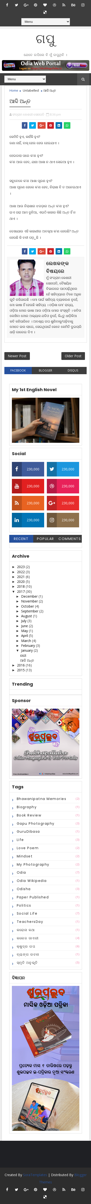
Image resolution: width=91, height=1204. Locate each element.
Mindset (25, 856)
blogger (45, 370)
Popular (45, 538)
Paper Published (33, 897)
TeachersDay (30, 921)
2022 (21, 572)
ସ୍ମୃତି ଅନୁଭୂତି (27, 962)
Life (20, 839)
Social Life (27, 913)
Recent (21, 538)
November (30, 601)
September (30, 611)
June (25, 626)
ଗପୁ (45, 38)
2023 (21, 566)
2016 (21, 665)
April (25, 635)
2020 (21, 581)
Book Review (29, 815)
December (30, 596)
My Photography (33, 864)
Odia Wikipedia (32, 880)
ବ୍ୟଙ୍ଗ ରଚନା (28, 954)
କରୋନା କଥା (26, 929)
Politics (24, 905)
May (25, 630)
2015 (21, 670)
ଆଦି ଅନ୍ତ (27, 660)
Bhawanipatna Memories (41, 798)
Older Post (73, 356)
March (26, 640)
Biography (27, 807)
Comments (69, 538)
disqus (73, 370)
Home (13, 90)
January (27, 650)
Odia (21, 872)
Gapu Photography (36, 823)
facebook (18, 370)
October (28, 606)
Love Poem (28, 848)
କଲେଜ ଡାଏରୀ (28, 938)
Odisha (24, 889)
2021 (21, 576)
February (28, 645)
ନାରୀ (23, 655)
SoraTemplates (35, 1174)
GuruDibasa (28, 831)
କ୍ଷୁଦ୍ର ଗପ (26, 946)
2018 (21, 586)
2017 (21, 591)
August (27, 616)
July (24, 620)
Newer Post (17, 356)
